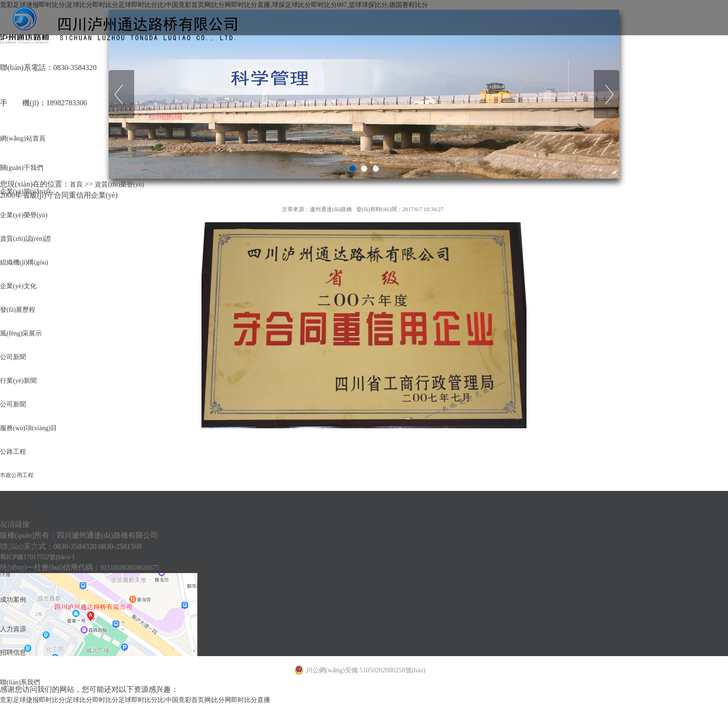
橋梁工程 (15, 667)
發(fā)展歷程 (20, 385)
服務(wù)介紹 (22, 702)
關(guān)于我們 (24, 173)
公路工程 (15, 596)
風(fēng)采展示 (24, 420)
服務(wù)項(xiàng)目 (32, 561)
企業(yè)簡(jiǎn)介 (29, 209)
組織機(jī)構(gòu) (27, 314)
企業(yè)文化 (21, 350)
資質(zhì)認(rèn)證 (29, 279)
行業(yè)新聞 (21, 491)
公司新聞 (15, 455)
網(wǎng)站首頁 (26, 138)
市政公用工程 (16, 632)
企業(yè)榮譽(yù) (27, 244)
